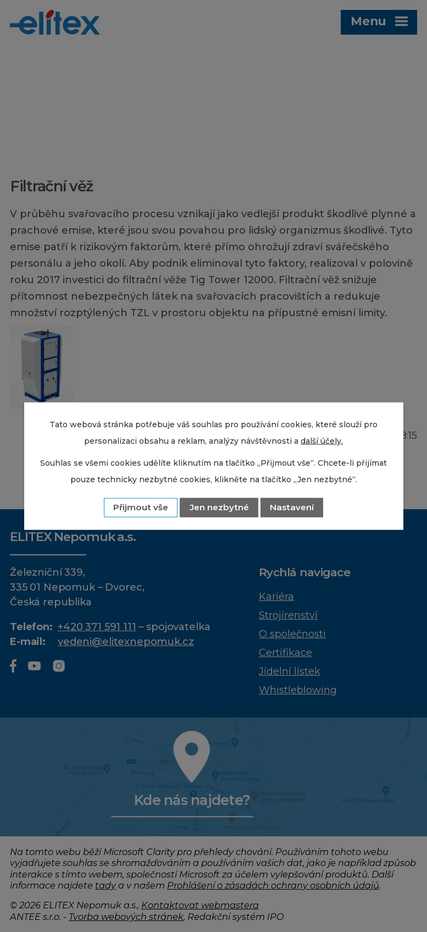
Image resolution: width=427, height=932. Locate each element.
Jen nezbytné (219, 507)
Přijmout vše (140, 507)
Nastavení (292, 507)
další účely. (322, 440)
